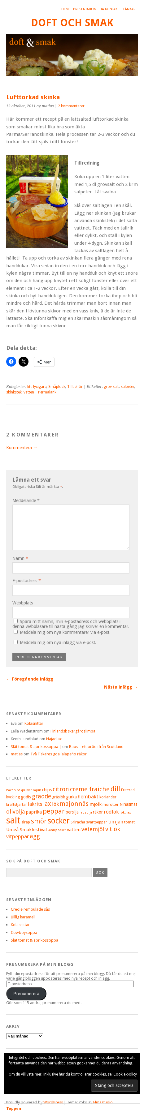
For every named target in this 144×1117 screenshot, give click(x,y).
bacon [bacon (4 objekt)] (11, 790)
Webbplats (22, 602)
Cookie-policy (125, 1074)
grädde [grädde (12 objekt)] (41, 796)
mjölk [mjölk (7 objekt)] (95, 804)
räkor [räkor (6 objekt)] (98, 812)
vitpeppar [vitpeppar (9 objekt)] (17, 836)
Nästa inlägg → (121, 687)
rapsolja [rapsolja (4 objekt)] (86, 812)
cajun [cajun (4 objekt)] (37, 790)
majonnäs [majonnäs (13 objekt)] (74, 803)
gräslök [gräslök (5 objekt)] (58, 797)
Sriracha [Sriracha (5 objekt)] (78, 822)
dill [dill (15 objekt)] (115, 789)
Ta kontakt (110, 9)
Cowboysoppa (24, 932)
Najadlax (54, 739)
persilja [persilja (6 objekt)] (72, 812)
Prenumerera (26, 993)
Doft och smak (72, 23)
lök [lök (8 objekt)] (55, 804)
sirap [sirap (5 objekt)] (25, 822)
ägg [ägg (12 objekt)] (35, 836)
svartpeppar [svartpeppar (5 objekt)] (96, 822)
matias (17, 754)
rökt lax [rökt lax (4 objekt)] (125, 812)
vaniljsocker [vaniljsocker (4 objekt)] (57, 830)
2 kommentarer (71, 106)
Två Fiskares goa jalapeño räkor (58, 754)
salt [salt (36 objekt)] (13, 820)
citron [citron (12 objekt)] (61, 789)
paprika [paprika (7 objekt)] (34, 812)
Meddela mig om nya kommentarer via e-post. (65, 632)
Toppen (13, 1108)
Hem (65, 9)
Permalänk (47, 392)
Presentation (84, 9)
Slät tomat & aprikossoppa (34, 940)
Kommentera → (21, 447)
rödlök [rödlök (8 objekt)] (111, 812)
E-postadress (26, 580)
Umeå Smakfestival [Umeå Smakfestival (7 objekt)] (26, 829)
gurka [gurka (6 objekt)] (71, 796)
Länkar (129, 9)
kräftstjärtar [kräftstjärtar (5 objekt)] (16, 804)
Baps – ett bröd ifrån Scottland (96, 746)
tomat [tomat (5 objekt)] (129, 822)
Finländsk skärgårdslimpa (72, 731)
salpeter (127, 387)
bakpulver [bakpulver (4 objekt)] (24, 790)
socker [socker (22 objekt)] (59, 820)
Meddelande (26, 500)
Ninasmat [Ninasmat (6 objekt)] (128, 804)
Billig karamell (23, 917)
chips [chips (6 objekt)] (47, 789)
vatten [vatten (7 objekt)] (74, 829)
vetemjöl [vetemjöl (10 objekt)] (92, 829)
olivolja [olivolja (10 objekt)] (15, 811)
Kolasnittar (33, 723)
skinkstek (14, 392)
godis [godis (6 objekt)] (26, 796)
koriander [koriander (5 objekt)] (107, 797)
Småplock (56, 387)
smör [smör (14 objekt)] (39, 821)
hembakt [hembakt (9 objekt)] (88, 796)
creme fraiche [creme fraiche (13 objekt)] (90, 789)
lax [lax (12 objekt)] (47, 803)
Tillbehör (75, 387)
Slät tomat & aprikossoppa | (36, 746)
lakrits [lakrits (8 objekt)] (35, 804)
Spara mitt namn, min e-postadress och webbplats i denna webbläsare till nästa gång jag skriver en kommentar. (70, 624)
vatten (29, 392)
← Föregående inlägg (30, 679)
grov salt (111, 387)
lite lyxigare (36, 387)
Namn (20, 558)
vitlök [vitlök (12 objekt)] (112, 829)
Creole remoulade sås (30, 909)
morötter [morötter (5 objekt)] (111, 804)
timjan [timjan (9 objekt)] (115, 821)
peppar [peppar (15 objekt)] (54, 811)
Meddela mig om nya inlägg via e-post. (58, 642)
